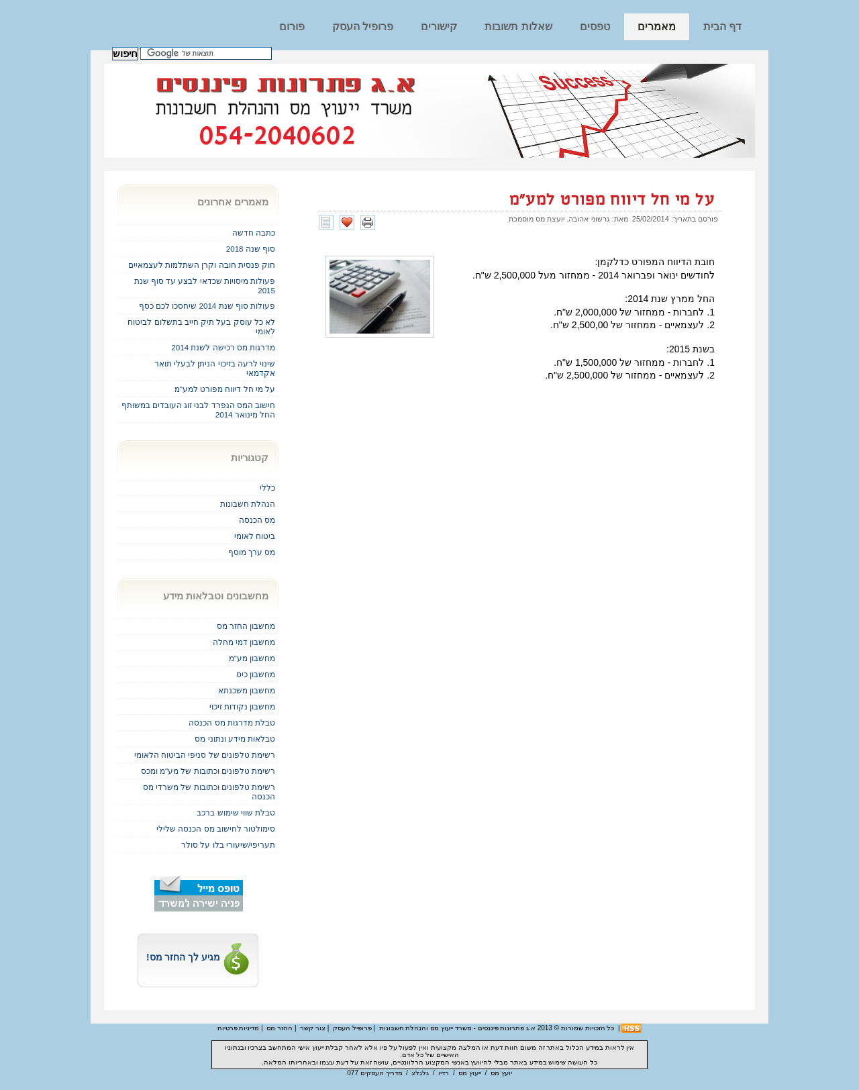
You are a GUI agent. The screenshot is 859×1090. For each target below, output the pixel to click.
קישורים (439, 26)
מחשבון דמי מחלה (244, 642)
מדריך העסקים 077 (374, 1073)
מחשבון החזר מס (246, 626)
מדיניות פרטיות (238, 1028)
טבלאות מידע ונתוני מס (235, 738)
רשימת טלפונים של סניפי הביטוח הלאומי (204, 754)
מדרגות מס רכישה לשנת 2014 (223, 347)
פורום (292, 26)
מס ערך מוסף (251, 552)
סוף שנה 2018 (250, 248)
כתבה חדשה (253, 232)
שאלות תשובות (518, 26)
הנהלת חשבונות (247, 503)
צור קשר (312, 1028)
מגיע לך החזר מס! (198, 957)
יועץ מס (501, 1073)
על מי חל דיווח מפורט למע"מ (612, 200)
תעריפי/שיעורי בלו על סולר (228, 844)
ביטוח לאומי (254, 536)
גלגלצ (420, 1073)
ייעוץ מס (469, 1073)
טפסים (595, 26)
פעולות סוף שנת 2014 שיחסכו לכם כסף (207, 305)
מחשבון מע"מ (252, 658)
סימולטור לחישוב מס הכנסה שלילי (215, 828)
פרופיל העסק (362, 26)
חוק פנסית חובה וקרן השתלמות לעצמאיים (201, 264)
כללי (267, 487)
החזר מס (279, 1028)
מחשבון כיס (255, 674)
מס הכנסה (257, 519)
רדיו (443, 1073)
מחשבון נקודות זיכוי (242, 706)
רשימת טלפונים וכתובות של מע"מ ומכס (208, 770)
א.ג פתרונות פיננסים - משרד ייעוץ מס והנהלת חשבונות (457, 1028)
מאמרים (657, 26)
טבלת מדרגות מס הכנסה (232, 722)
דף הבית (722, 26)
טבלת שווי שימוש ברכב (236, 812)
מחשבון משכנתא (246, 690)
